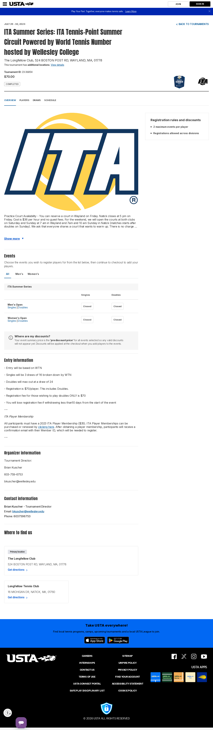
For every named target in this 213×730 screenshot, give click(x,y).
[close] (209, 11)
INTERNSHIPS (87, 663)
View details (57, 64)
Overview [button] (10, 100)
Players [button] (24, 100)
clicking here (46, 427)
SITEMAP (127, 656)
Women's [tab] (33, 273)
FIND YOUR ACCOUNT (127, 677)
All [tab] (7, 273)
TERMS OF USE (87, 677)
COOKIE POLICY (127, 690)
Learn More (130, 11)
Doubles (23, 307)
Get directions (16, 569)
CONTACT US (87, 670)
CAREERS (87, 656)
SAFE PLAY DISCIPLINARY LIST (87, 690)
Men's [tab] (19, 273)
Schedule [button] (50, 100)
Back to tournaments (194, 24)
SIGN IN (200, 4)
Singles (12, 307)
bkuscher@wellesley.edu (28, 511)
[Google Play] (118, 640)
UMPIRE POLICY (127, 663)
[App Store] (94, 640)
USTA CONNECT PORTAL (87, 684)
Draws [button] (37, 100)
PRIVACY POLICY (127, 670)
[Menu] (5, 4)
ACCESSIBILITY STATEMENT (127, 684)
